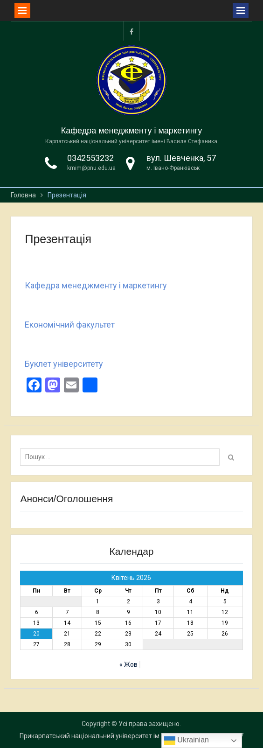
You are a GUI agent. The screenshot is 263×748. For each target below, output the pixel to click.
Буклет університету (64, 364)
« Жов (128, 664)
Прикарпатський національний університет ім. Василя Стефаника (120, 736)
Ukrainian (186, 740)
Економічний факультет (70, 324)
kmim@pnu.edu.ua (91, 168)
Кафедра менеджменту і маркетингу (131, 130)
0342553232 (90, 158)
